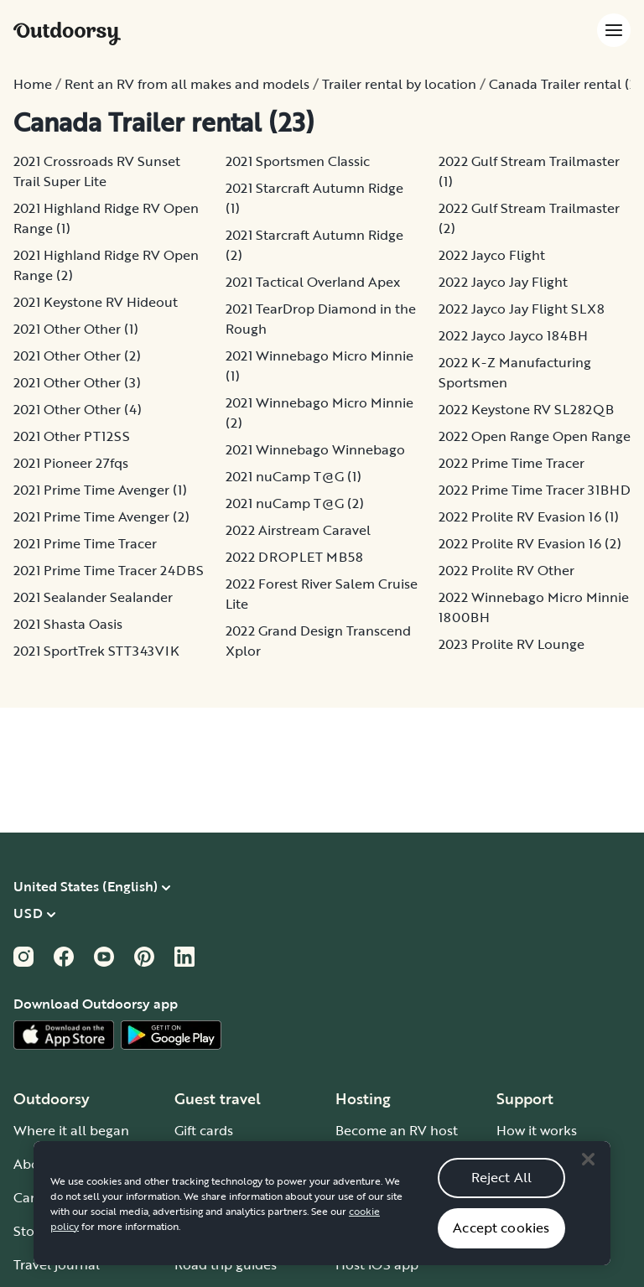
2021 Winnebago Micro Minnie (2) (319, 412)
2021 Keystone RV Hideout (95, 302)
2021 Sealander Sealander (93, 597)
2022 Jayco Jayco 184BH (513, 335)
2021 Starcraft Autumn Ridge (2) (314, 245)
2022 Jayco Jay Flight (503, 282)
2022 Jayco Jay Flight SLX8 (522, 308)
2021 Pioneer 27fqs (70, 463)
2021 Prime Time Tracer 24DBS (108, 570)
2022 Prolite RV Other (506, 570)
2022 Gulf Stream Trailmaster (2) (529, 218)
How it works (536, 1130)
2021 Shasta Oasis (67, 624)
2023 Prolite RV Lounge (511, 644)
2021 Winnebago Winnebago (315, 449)
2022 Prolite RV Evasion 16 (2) (530, 543)
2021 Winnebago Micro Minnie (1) (319, 365)
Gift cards (203, 1130)
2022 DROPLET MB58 (294, 557)
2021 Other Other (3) (77, 382)
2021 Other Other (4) (77, 409)
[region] (322, 1219)
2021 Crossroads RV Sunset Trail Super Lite (96, 171)
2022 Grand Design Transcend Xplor (318, 640)
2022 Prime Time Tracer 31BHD (535, 490)
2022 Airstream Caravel (298, 530)
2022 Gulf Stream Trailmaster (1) (529, 171)
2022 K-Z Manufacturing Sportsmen (515, 372)
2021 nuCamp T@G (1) (293, 476)
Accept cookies (501, 1244)
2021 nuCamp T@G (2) (295, 503)
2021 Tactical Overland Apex (313, 282)
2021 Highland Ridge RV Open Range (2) (106, 265)
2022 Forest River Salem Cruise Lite (322, 593)
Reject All (501, 1194)
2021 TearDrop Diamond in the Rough (321, 318)
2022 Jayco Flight (492, 255)
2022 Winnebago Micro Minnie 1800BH (534, 607)
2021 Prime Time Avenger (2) (101, 516)
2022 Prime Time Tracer (511, 463)
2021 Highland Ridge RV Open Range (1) (106, 218)
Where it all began (71, 1130)
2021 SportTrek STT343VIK (96, 651)
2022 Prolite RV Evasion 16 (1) (529, 516)
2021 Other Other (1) (75, 329)
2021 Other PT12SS (71, 436)
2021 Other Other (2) (77, 355)
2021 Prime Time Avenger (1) (100, 490)
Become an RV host (396, 1130)
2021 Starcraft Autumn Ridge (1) (314, 198)
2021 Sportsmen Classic (298, 161)
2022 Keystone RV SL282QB (526, 409)
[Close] (587, 1175)
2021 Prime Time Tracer (85, 543)
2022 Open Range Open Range (535, 436)
